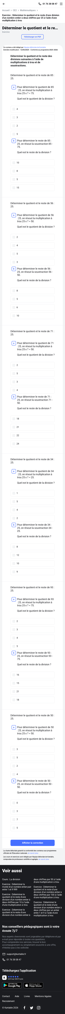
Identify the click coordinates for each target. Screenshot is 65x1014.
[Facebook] (24, 1008)
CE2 (15, 10)
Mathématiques (28, 10)
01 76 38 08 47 (50, 4)
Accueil (6, 10)
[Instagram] (39, 1008)
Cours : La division (11, 879)
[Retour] (5, 3)
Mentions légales (43, 996)
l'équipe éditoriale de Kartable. (35, 47)
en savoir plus (33, 853)
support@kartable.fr (16, 954)
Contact (6, 996)
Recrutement (8, 1001)
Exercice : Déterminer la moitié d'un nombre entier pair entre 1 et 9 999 (16, 887)
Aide (17, 996)
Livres (27, 996)
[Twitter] (32, 1008)
